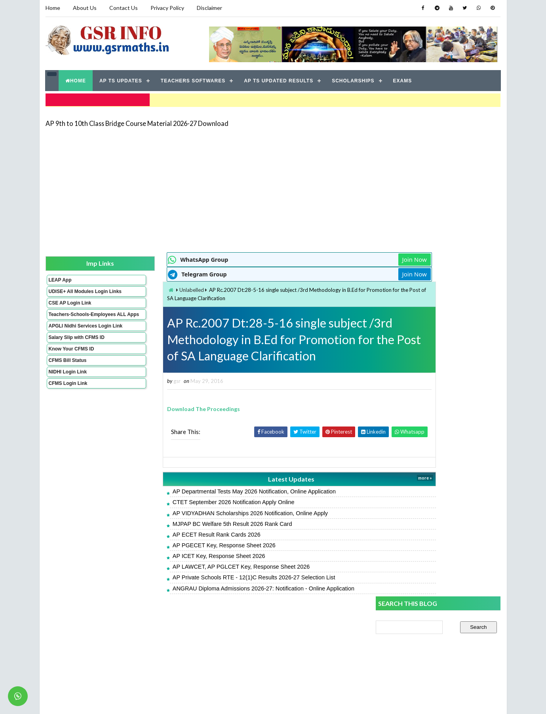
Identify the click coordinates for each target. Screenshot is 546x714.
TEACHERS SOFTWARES (193, 79)
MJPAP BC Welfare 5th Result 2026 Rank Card (188, 524)
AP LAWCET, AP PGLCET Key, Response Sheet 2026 (196, 567)
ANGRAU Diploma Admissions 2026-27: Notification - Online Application (219, 588)
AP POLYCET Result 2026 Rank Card (422, 614)
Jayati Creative (235, 700)
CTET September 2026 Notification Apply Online (189, 502)
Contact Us (123, 7)
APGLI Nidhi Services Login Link (72, 337)
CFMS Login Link (67, 397)
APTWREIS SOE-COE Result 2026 (419, 499)
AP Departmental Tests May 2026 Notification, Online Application (209, 492)
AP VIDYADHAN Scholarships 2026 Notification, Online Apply (205, 513)
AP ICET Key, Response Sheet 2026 (174, 556)
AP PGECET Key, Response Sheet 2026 (179, 545)
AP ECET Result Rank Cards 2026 (172, 534)
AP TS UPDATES (121, 79)
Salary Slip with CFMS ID (76, 351)
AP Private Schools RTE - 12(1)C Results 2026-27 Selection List (209, 578)
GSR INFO (120, 700)
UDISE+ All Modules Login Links (70, 291)
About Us (85, 7)
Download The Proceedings (159, 409)
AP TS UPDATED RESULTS (279, 79)
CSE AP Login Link (69, 306)
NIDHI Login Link (67, 386)
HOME (76, 79)
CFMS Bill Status (67, 374)
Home (53, 7)
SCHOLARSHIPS (353, 79)
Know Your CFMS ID (71, 363)
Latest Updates (236, 479)
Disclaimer (209, 7)
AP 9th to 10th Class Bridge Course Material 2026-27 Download (137, 120)
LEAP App (59, 277)
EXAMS (402, 79)
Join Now (347, 257)
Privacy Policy (167, 7)
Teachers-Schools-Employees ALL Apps (72, 320)
